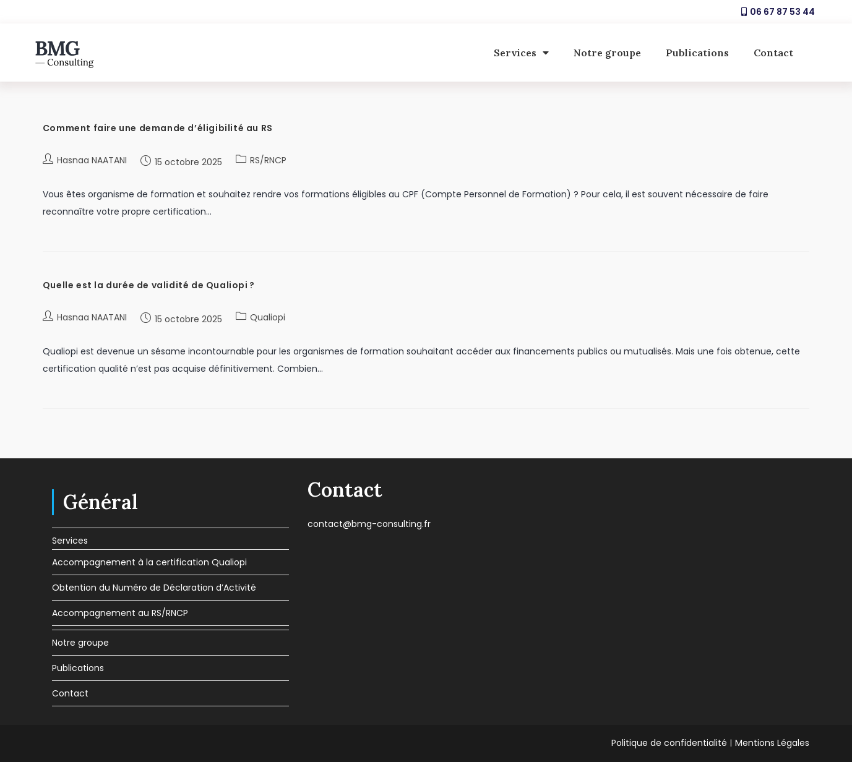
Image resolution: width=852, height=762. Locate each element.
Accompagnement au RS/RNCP (120, 613)
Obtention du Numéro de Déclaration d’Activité (154, 587)
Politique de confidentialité (669, 743)
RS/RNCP (268, 160)
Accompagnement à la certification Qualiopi (149, 562)
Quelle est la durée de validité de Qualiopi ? (149, 285)
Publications (697, 52)
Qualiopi (267, 317)
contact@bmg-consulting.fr (369, 524)
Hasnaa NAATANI (92, 160)
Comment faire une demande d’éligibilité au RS (158, 128)
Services (521, 52)
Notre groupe (607, 52)
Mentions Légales (772, 743)
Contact (773, 52)
